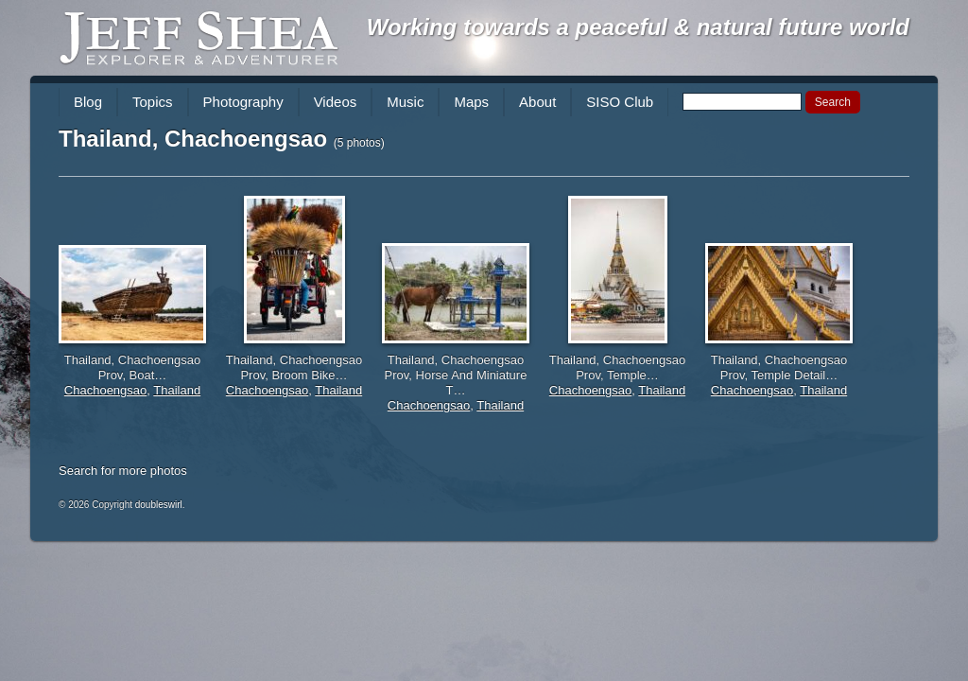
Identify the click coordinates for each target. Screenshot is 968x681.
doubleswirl (158, 504)
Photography (243, 102)
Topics (152, 102)
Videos (335, 102)
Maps (471, 102)
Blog (88, 102)
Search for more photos (123, 470)
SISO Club (619, 102)
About (537, 102)
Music (405, 102)
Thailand (176, 390)
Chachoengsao (105, 390)
